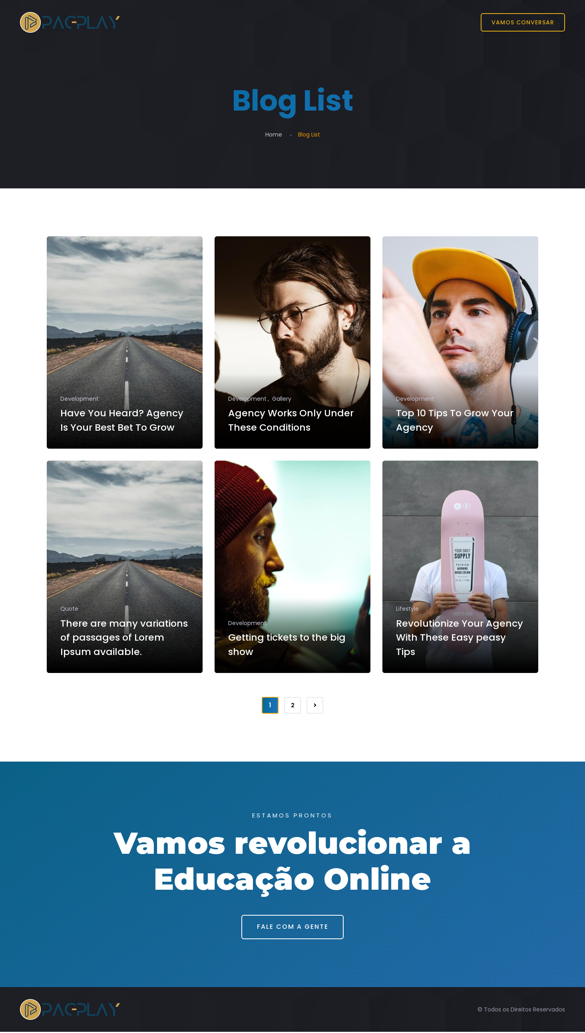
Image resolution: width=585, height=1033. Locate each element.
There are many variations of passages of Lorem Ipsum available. (123, 638)
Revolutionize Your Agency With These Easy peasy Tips (455, 638)
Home (273, 135)
